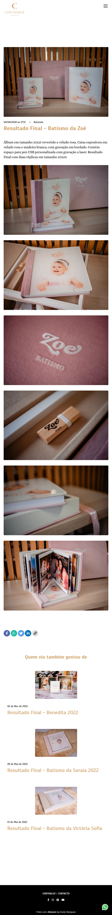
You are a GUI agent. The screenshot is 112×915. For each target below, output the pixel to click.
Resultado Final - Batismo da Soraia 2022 (53, 770)
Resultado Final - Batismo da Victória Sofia (54, 828)
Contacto (64, 893)
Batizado (38, 122)
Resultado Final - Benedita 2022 (42, 712)
